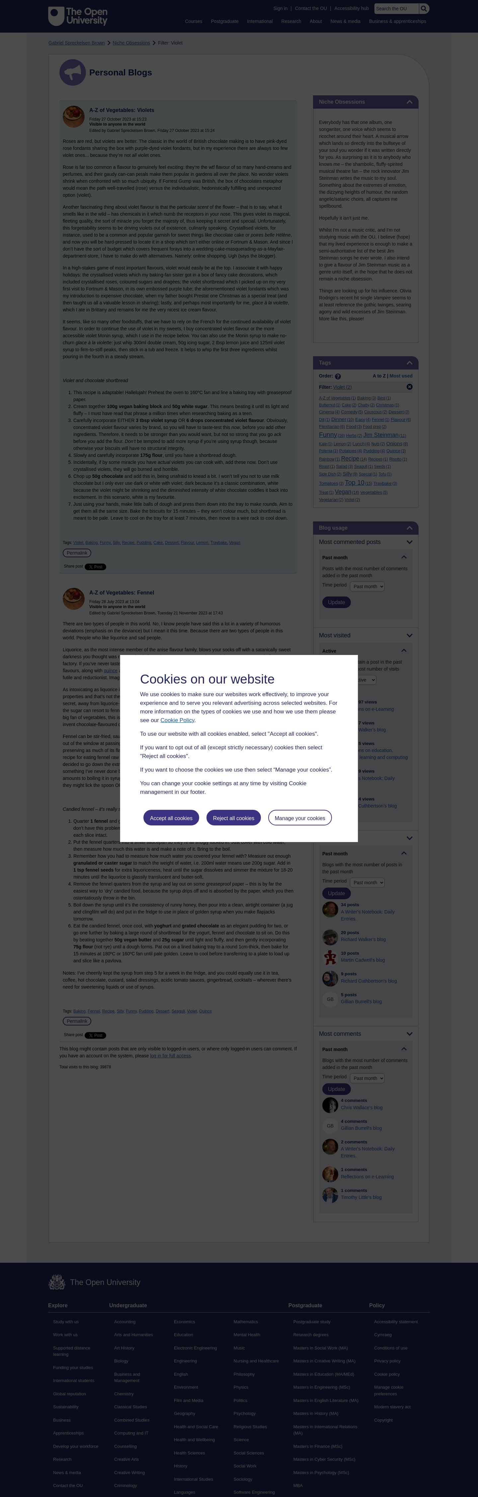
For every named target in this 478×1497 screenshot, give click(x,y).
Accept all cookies (171, 818)
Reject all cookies (234, 818)
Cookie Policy (177, 720)
